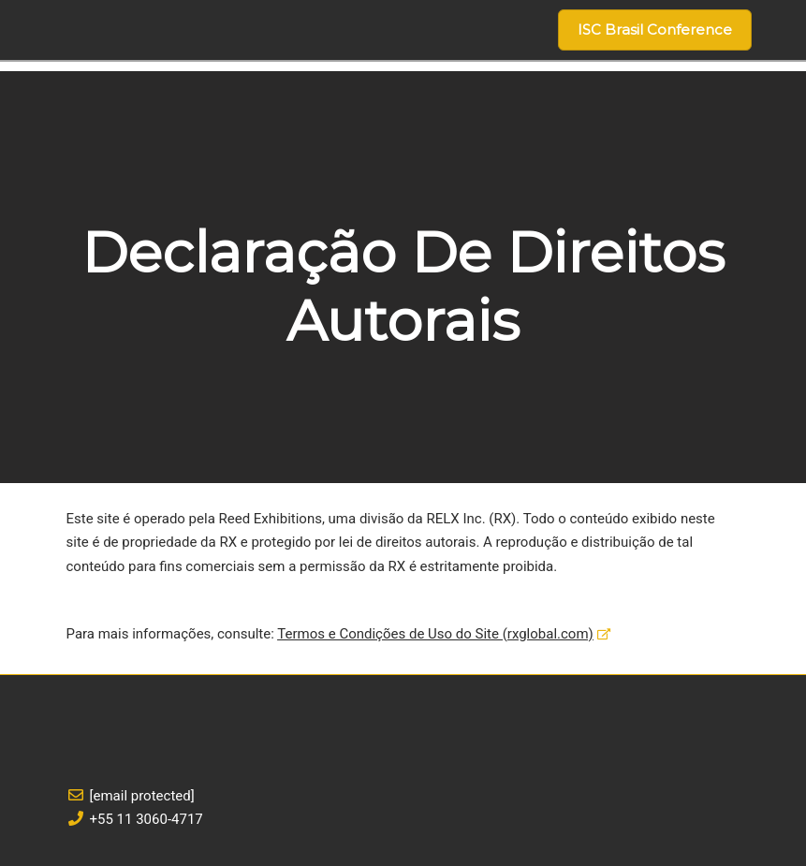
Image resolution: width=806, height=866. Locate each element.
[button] (655, 30)
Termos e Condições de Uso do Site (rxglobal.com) (435, 633)
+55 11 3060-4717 (146, 819)
